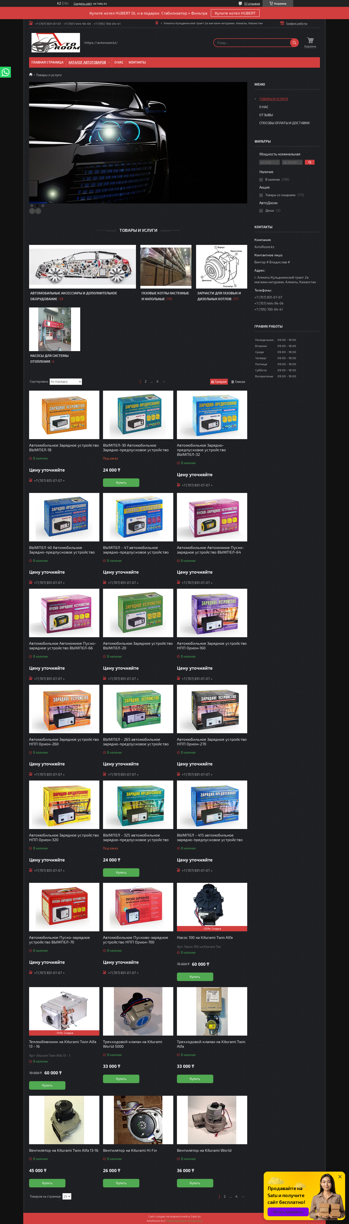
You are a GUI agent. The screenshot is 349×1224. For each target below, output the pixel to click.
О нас (119, 62)
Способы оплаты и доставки (284, 123)
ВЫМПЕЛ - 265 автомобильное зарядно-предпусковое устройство (136, 741)
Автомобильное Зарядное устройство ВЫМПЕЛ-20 (138, 645)
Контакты (137, 62)
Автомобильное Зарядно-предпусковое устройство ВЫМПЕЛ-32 (201, 450)
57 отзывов (252, 3)
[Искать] (294, 42)
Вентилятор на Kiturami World (204, 1150)
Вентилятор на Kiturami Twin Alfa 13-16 (63, 1150)
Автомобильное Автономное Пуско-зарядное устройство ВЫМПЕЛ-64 (210, 549)
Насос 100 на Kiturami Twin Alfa (205, 937)
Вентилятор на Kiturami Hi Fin (130, 1150)
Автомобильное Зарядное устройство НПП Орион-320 (64, 837)
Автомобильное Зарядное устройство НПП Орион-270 (212, 741)
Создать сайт (83, 3)
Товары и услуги (273, 99)
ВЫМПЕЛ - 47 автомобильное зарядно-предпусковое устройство (136, 549)
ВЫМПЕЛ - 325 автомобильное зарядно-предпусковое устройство (136, 837)
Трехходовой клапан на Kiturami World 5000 (132, 1043)
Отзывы (266, 115)
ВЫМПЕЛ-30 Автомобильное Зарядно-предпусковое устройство (136, 447)
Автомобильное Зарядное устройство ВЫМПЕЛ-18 (64, 447)
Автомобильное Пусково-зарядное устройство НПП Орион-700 (135, 939)
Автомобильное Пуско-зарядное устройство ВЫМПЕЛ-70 (59, 939)
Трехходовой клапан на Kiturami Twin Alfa (211, 1043)
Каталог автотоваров (87, 62)
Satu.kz (196, 1216)
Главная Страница (47, 62)
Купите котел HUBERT (235, 13)
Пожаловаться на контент (184, 1220)
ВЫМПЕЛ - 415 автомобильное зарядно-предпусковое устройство (210, 837)
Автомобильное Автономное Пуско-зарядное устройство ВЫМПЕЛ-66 (62, 645)
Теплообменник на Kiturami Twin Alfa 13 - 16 (62, 1043)
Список (240, 382)
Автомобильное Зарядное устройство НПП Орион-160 (212, 645)
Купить (121, 482)
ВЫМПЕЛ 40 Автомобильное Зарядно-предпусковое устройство (62, 549)
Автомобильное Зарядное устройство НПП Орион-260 (64, 741)
